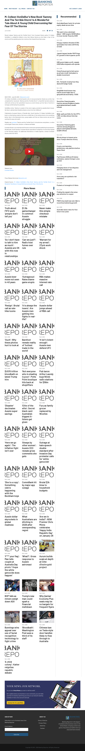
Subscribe (16, 734)
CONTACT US (30, 8)
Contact (42, 728)
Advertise (42, 725)
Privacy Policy (42, 723)
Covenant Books (9, 170)
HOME (5, 8)
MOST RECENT (13, 8)
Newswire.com (24, 97)
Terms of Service (42, 720)
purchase (14, 122)
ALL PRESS (22, 8)
